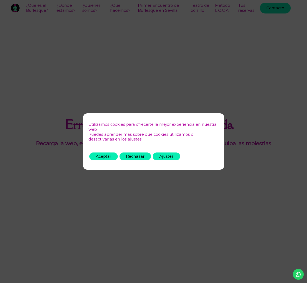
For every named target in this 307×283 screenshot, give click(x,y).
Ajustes (166, 156)
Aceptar (103, 156)
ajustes (135, 139)
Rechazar (135, 156)
